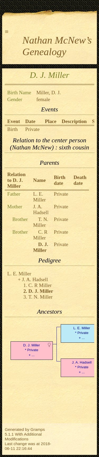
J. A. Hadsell (41, 209)
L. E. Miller (39, 196)
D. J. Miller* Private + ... (31, 350)
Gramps (37, 429)
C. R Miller (40, 235)
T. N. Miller (40, 222)
